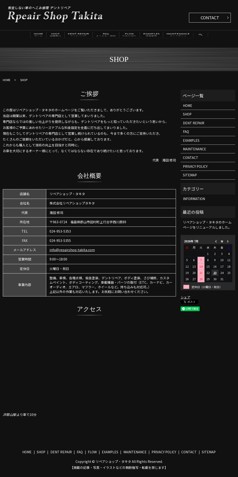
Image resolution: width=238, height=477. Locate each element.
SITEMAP (190, 178)
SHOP (40, 37)
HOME (15, 37)
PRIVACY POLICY (195, 169)
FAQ (106, 37)
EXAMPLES (168, 37)
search (14, 47)
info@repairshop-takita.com (72, 253)
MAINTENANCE (203, 37)
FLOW (138, 37)
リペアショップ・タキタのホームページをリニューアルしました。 (207, 228)
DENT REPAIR (71, 37)
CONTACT (210, 17)
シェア (185, 300)
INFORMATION (194, 202)
